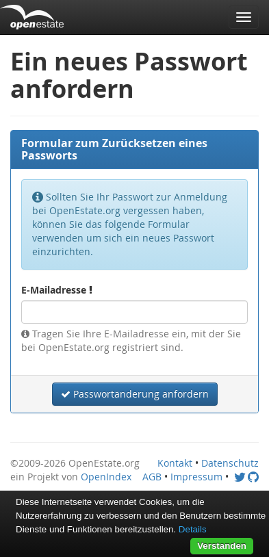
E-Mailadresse (56, 289)
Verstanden (221, 546)
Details (193, 529)
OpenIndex (106, 476)
